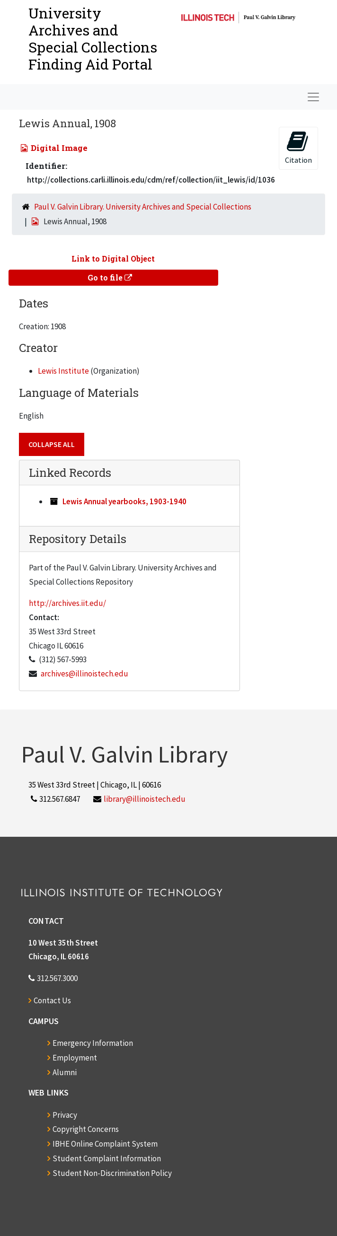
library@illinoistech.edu (145, 799)
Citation (298, 147)
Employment (75, 1057)
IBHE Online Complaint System (105, 1144)
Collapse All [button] (51, 444)
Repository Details (77, 538)
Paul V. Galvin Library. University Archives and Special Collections (142, 207)
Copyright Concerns (86, 1129)
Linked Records (70, 472)
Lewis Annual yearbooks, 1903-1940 (124, 501)
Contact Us (52, 1000)
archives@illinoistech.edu (84, 673)
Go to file (110, 277)
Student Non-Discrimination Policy (112, 1173)
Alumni (65, 1072)
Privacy (65, 1115)
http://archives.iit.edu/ (67, 603)
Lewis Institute (63, 371)
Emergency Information (93, 1043)
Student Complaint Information (107, 1158)
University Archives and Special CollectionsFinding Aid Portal (92, 38)
